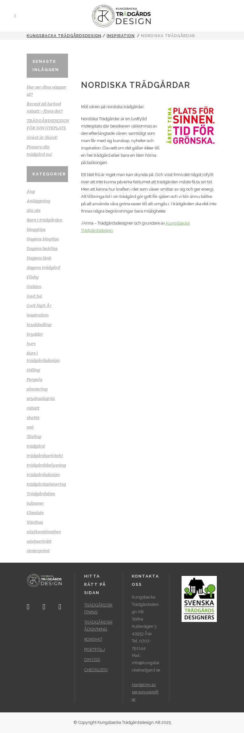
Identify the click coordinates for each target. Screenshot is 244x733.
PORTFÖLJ (94, 649)
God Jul (34, 296)
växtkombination (44, 531)
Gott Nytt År (39, 305)
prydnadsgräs (41, 398)
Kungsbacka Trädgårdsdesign (64, 36)
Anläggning (38, 201)
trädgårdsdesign (43, 474)
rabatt (33, 408)
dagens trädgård (43, 267)
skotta (33, 417)
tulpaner (35, 503)
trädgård (36, 446)
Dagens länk (39, 258)
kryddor (35, 334)
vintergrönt (38, 550)
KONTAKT (93, 639)
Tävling (34, 436)
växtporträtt (39, 541)
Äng (31, 191)
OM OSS (92, 659)
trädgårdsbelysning (46, 465)
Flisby (33, 277)
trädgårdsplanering (46, 484)
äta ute (34, 210)
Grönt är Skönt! (42, 137)
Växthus (35, 522)
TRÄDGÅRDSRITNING (98, 608)
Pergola (34, 379)
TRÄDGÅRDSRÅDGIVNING (98, 626)
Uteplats (35, 512)
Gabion (34, 286)
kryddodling (39, 324)
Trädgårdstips (41, 493)
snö (30, 427)
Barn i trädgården (44, 220)
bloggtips (36, 229)
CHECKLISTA (96, 669)
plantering (37, 389)
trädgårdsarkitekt (45, 455)
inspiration (121, 36)
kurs (31, 343)
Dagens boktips (42, 248)
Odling (33, 370)
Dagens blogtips (43, 239)
